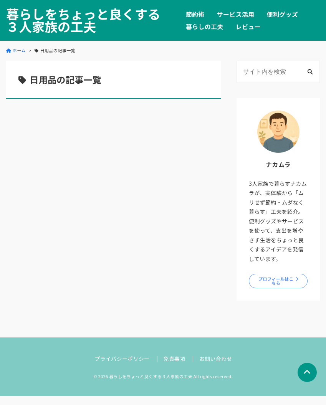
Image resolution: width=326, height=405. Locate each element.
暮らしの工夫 (204, 26)
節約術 (195, 14)
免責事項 (174, 358)
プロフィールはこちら (275, 281)
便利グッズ (282, 14)
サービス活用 (236, 14)
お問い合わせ (215, 358)
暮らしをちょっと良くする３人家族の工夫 (83, 20)
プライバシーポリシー (121, 358)
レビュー (248, 26)
